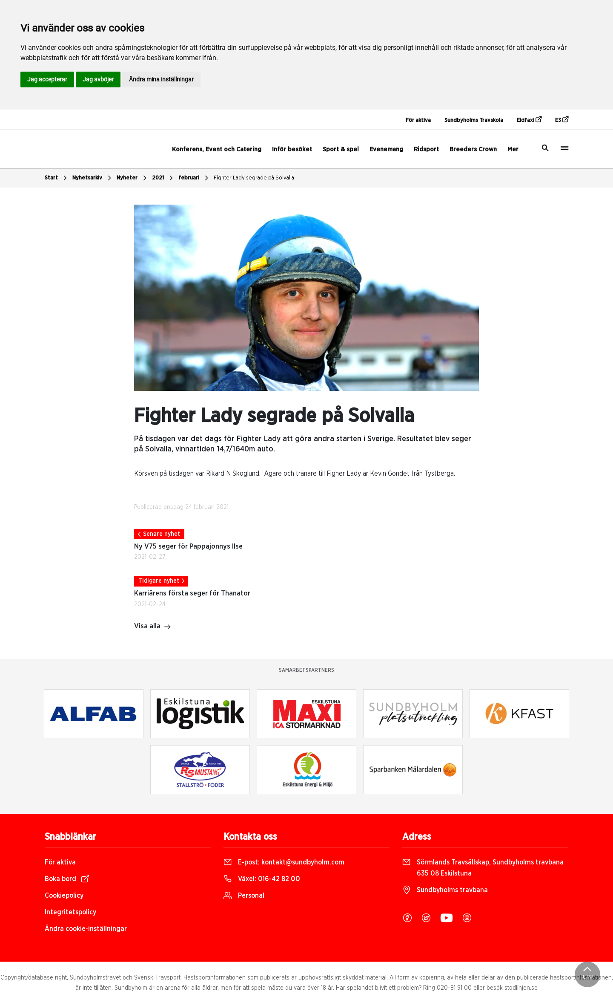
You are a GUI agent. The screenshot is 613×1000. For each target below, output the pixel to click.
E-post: (283, 862)
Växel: (261, 878)
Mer (512, 149)
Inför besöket (292, 149)
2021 (163, 178)
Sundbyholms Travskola (473, 120)
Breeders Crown (473, 149)
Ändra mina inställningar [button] (161, 79)
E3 (561, 119)
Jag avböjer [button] (98, 79)
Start (57, 178)
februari (194, 178)
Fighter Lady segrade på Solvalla (254, 178)
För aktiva (418, 120)
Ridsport (426, 149)
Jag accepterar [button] (47, 79)
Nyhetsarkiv (92, 178)
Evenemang (386, 149)
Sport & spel (341, 149)
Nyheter (133, 178)
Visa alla (152, 627)
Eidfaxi (529, 119)
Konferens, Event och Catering (216, 149)
